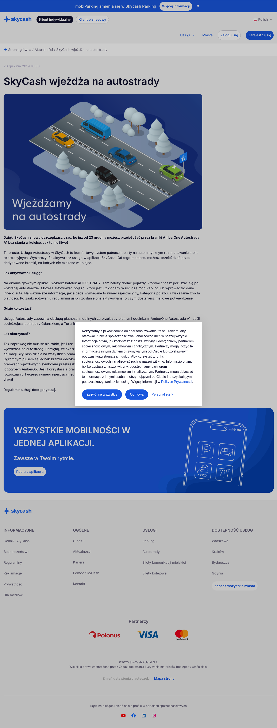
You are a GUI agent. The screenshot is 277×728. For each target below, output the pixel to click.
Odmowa (136, 394)
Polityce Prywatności (176, 382)
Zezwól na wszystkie (102, 394)
